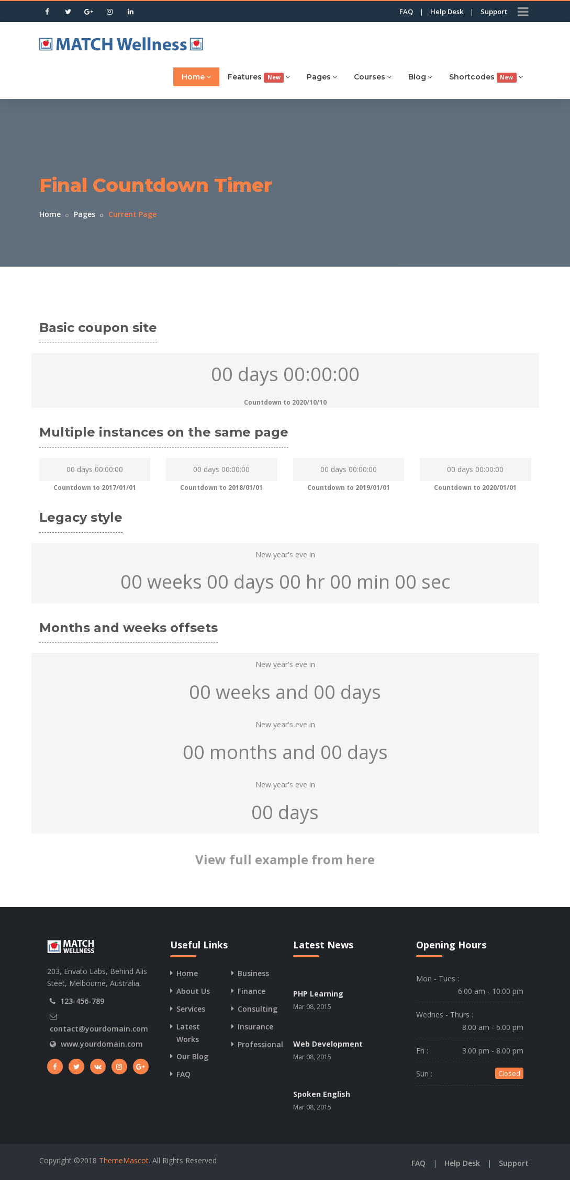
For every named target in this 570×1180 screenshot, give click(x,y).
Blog (420, 77)
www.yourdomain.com (102, 1044)
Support (493, 11)
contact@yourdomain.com (99, 1029)
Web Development (328, 1044)
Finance (251, 991)
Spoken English (321, 1094)
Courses (373, 77)
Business (253, 973)
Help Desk (446, 11)
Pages (322, 77)
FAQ (406, 11)
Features (259, 77)
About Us (193, 991)
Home (196, 77)
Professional (260, 1044)
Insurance (255, 1027)
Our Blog (192, 1056)
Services (190, 1009)
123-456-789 (82, 1001)
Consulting (257, 1009)
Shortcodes (486, 77)
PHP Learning (318, 994)
